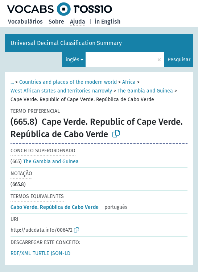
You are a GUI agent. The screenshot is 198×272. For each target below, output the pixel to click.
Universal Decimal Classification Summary (66, 43)
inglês (72, 60)
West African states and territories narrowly (61, 91)
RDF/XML (21, 253)
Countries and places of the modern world (68, 82)
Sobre (56, 21)
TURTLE (41, 253)
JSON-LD (60, 253)
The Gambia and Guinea (145, 91)
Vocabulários (25, 21)
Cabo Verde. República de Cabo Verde (55, 207)
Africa (129, 82)
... (12, 82)
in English (107, 21)
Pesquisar (179, 60)
